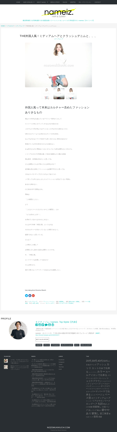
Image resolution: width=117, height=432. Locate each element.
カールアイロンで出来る (66, 303)
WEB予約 (73, 2)
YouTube (61, 367)
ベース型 (87, 301)
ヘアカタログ (55, 345)
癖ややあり (72, 301)
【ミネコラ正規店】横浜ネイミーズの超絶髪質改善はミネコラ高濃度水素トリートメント (43, 365)
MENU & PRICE (55, 2)
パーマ (94, 391)
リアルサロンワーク (101, 401)
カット (48, 303)
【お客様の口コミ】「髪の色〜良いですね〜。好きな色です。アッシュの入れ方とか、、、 (43, 395)
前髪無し (61, 301)
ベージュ (51, 301)
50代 (105, 361)
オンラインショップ (67, 345)
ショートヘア (95, 384)
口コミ (77, 345)
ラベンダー (89, 401)
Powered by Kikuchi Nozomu (58, 430)
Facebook (61, 359)
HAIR (60, 369)
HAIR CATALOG (28, 2)
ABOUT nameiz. (41, 2)
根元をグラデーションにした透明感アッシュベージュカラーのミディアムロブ (20, 367)
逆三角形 (104, 413)
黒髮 (100, 417)
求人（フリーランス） (85, 2)
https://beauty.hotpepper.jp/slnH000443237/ (47, 335)
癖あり (99, 410)
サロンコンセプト (86, 345)
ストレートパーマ (96, 386)
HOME (18, 2)
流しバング (92, 410)
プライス (46, 345)
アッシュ (46, 301)
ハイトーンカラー (94, 389)
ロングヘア (91, 404)
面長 (96, 416)
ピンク (93, 395)
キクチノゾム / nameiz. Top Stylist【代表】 (56, 322)
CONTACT (98, 2)
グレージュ (102, 378)
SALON (65, 2)
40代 (100, 360)
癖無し (78, 301)
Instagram (61, 362)
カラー (52, 303)
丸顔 (26, 303)
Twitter (60, 364)
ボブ (93, 398)
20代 (34, 303)
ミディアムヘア (58, 39)
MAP (97, 333)
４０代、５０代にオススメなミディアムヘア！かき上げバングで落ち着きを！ (20, 361)
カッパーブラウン (93, 372)
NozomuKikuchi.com (58, 427)
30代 (37, 303)
